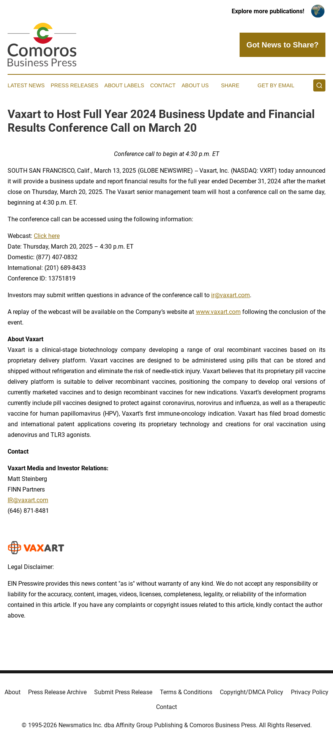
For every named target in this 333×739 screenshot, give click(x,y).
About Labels (124, 85)
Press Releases (74, 85)
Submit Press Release (123, 692)
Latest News (26, 85)
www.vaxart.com (218, 311)
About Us (194, 85)
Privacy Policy (309, 692)
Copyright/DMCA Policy (251, 692)
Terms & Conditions (186, 692)
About (13, 692)
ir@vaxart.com (230, 295)
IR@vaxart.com (28, 500)
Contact (163, 85)
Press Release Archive (57, 692)
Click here (47, 236)
